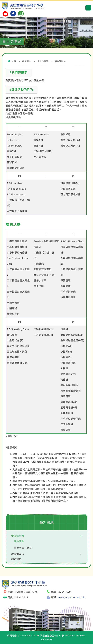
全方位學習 (42, 61)
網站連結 (16, 559)
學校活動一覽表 (23, 547)
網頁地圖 (12, 635)
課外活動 (19, 541)
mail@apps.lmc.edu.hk (71, 597)
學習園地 (26, 61)
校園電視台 (17, 554)
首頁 (14, 61)
